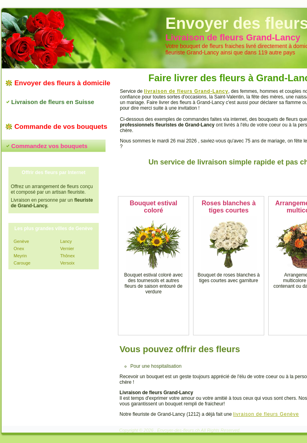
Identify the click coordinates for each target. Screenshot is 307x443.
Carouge (22, 263)
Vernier (67, 248)
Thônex (67, 255)
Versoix (67, 263)
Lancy (66, 241)
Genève (21, 241)
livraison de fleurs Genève (266, 414)
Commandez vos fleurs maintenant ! (231, 181)
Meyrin (20, 255)
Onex (19, 248)
